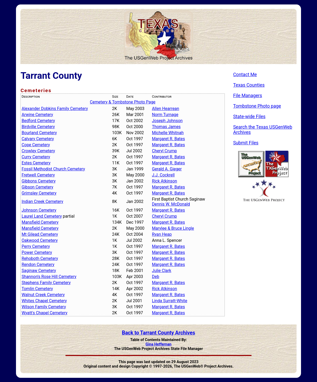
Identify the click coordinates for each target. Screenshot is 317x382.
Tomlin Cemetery (37, 288)
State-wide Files (249, 116)
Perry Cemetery (35, 246)
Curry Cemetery (35, 156)
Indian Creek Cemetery (42, 201)
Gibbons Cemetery (38, 181)
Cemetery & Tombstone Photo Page (122, 102)
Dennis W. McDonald (171, 204)
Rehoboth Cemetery (39, 258)
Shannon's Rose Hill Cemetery (48, 276)
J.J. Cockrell (163, 174)
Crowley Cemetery (38, 150)
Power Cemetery (36, 252)
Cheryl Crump (164, 150)
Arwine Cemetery (37, 114)
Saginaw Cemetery (38, 270)
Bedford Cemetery (38, 120)
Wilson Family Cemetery (43, 306)
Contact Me (245, 74)
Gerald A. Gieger (167, 168)
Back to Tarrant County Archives (158, 333)
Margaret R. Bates (168, 138)
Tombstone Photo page (257, 106)
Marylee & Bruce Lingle (173, 228)
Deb (155, 276)
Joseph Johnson (167, 120)
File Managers (247, 95)
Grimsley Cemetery (38, 193)
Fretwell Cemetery (38, 174)
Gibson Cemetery (37, 187)
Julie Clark (161, 270)
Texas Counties (249, 85)
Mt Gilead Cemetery (39, 234)
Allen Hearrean (165, 108)
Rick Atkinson (164, 181)
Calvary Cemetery (37, 138)
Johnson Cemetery (38, 210)
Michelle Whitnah (168, 132)
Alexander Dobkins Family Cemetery (54, 108)
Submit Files (246, 142)
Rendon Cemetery (37, 264)
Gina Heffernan (159, 344)
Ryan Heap (162, 234)
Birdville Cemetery (38, 126)
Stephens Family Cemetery (45, 282)
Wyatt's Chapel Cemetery (44, 312)
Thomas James (166, 126)
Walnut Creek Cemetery (43, 294)
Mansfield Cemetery (39, 222)
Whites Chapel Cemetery (44, 300)
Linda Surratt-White (169, 300)
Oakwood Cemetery (39, 240)
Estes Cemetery (35, 162)
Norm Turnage (165, 114)
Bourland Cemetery (39, 132)
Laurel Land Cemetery (41, 216)
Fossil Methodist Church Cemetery (53, 168)
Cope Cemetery (35, 144)
